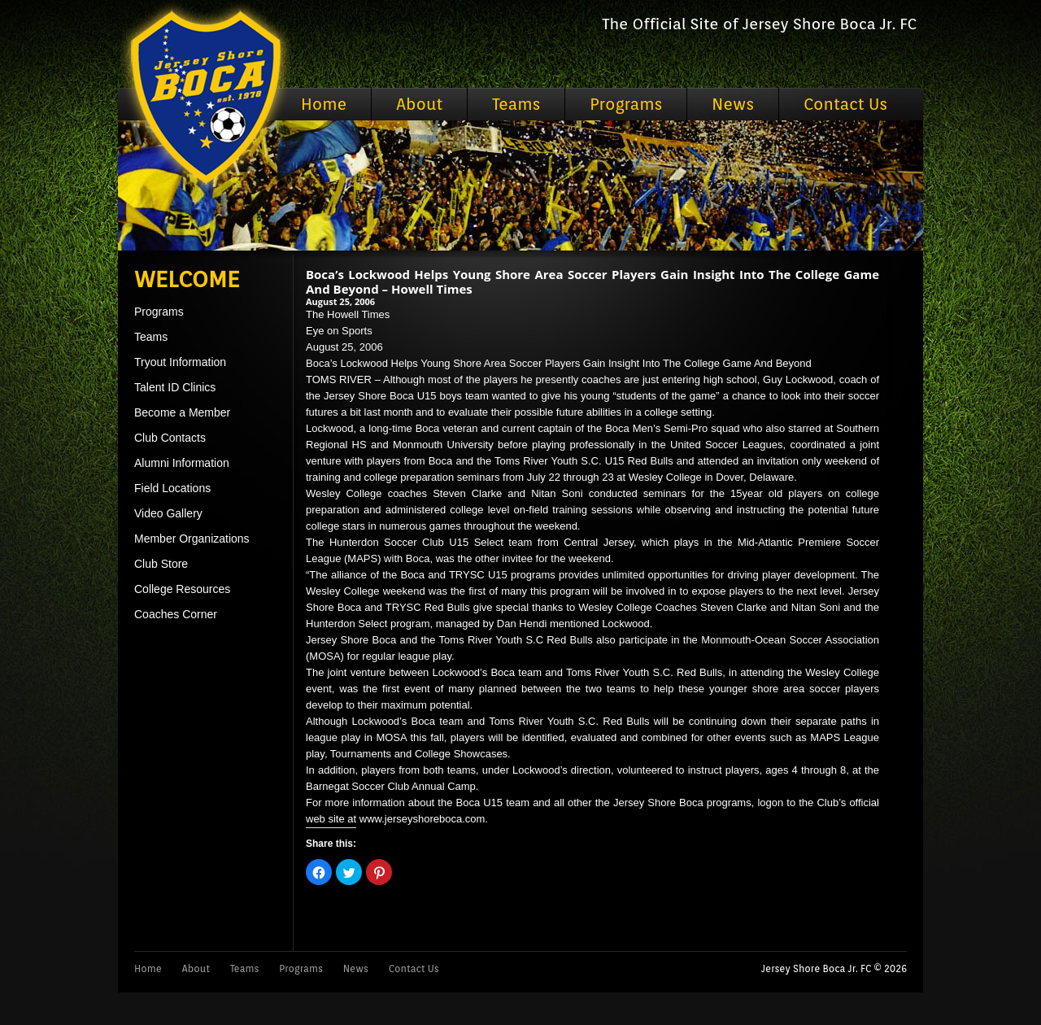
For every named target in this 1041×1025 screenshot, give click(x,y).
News (733, 104)
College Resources (182, 588)
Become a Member (182, 412)
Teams (516, 104)
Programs (626, 104)
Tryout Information (180, 362)
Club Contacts (170, 437)
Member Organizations (192, 538)
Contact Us (845, 104)
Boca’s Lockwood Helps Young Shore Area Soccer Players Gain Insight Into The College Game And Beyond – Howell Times (592, 281)
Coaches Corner (175, 614)
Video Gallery (168, 513)
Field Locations (172, 488)
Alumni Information (181, 462)
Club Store (161, 563)
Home (323, 104)
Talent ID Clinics (175, 387)
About (419, 104)
